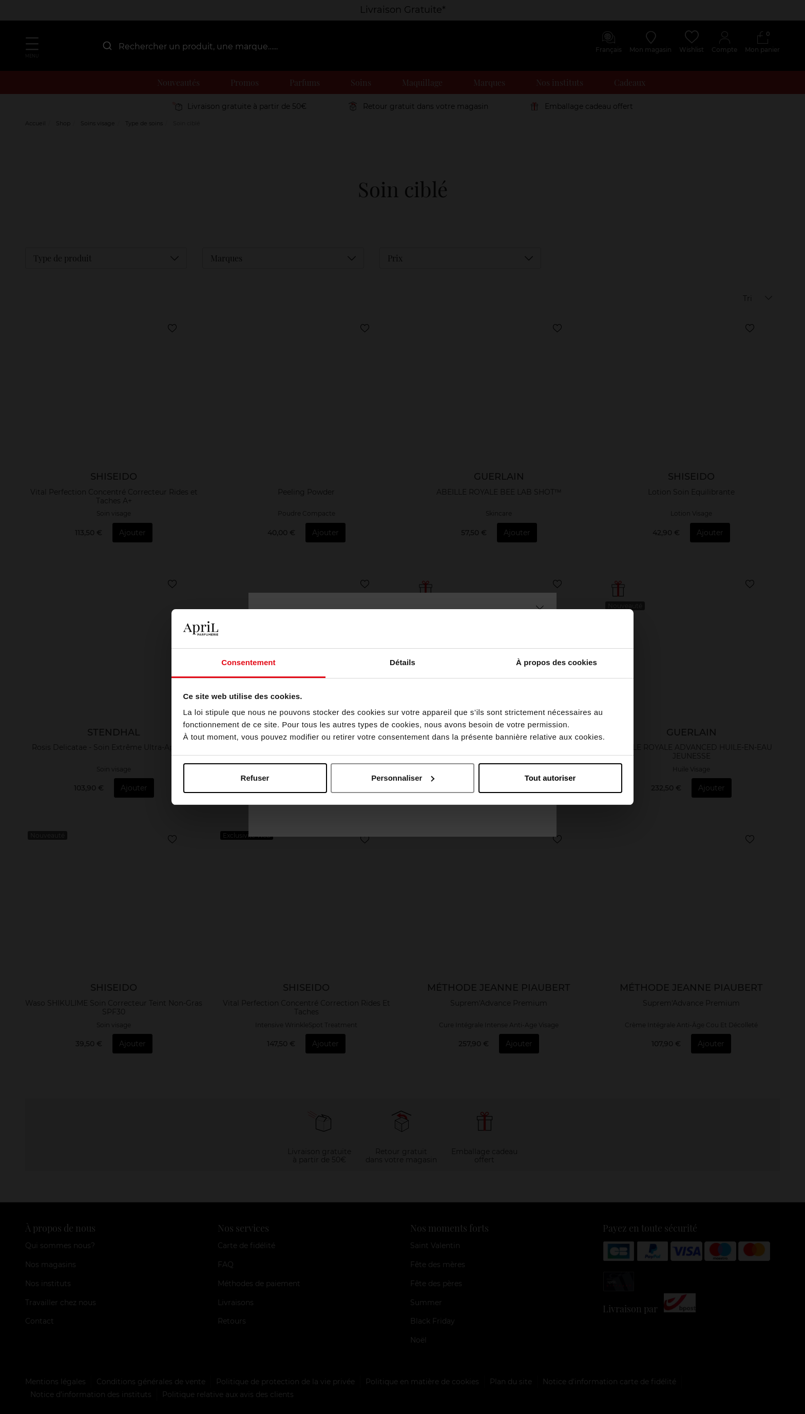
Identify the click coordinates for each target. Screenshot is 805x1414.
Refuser (255, 778)
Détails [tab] (402, 662)
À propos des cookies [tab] (556, 662)
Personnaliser (402, 778)
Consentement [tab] (248, 662)
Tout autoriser (550, 778)
